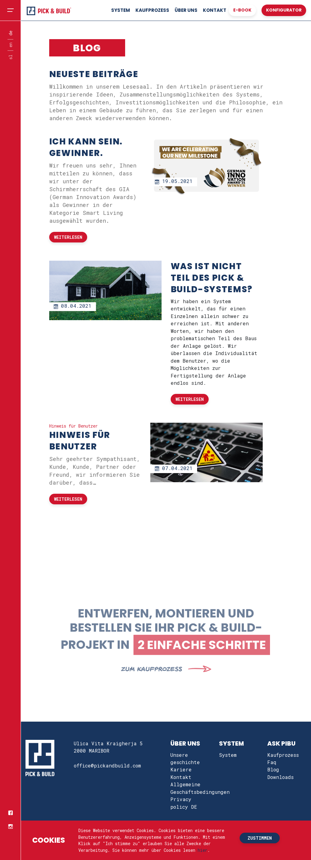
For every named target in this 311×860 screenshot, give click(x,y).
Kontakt (214, 10)
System (120, 10)
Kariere (181, 769)
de (10, 33)
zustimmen (260, 838)
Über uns (186, 10)
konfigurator (284, 10)
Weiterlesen (68, 237)
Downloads (280, 777)
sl (10, 57)
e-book (242, 10)
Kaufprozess (152, 10)
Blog (273, 769)
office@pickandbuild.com (107, 765)
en (10, 45)
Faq (271, 762)
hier (202, 850)
